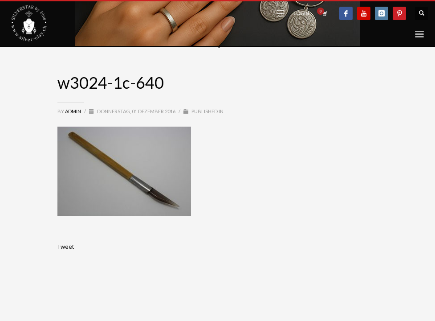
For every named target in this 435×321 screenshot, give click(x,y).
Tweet (65, 247)
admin (73, 111)
